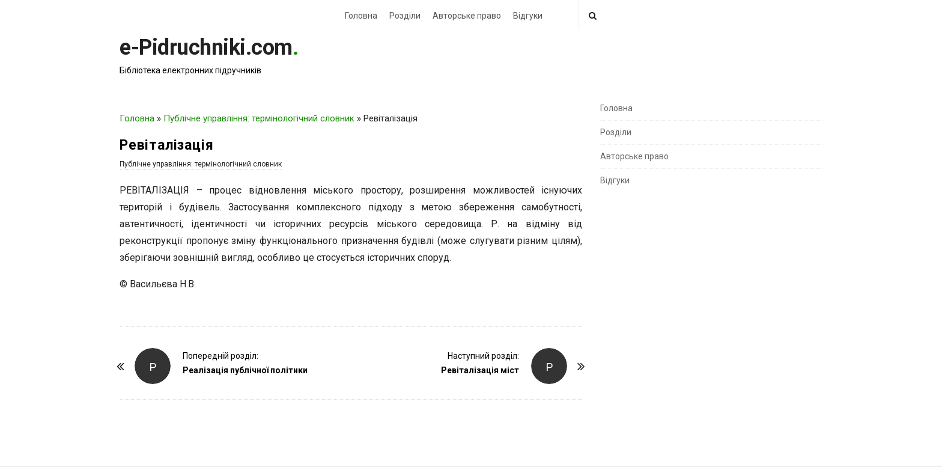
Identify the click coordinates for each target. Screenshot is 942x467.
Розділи (405, 15)
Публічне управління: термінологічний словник (258, 118)
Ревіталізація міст (480, 370)
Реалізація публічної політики (245, 370)
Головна (361, 15)
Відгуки (527, 15)
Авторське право (467, 15)
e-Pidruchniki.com (206, 47)
